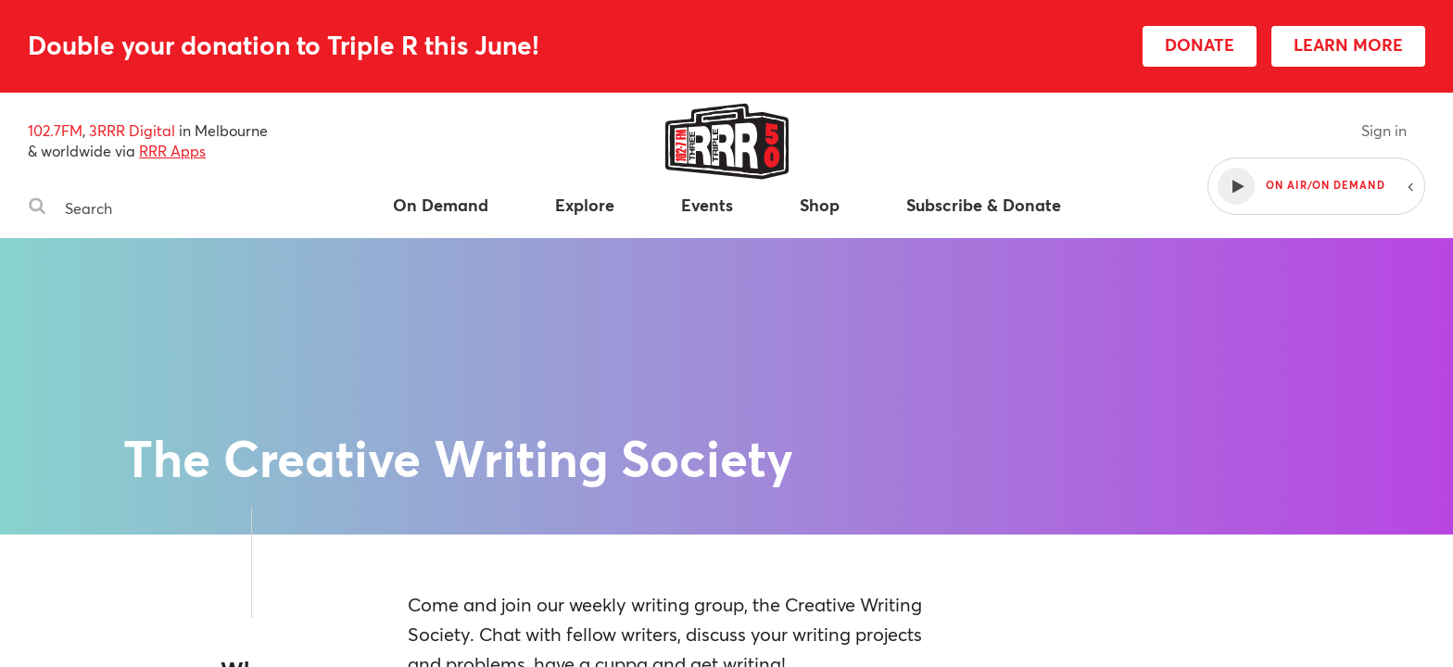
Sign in (1384, 130)
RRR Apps (172, 150)
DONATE (1199, 44)
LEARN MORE (1348, 44)
